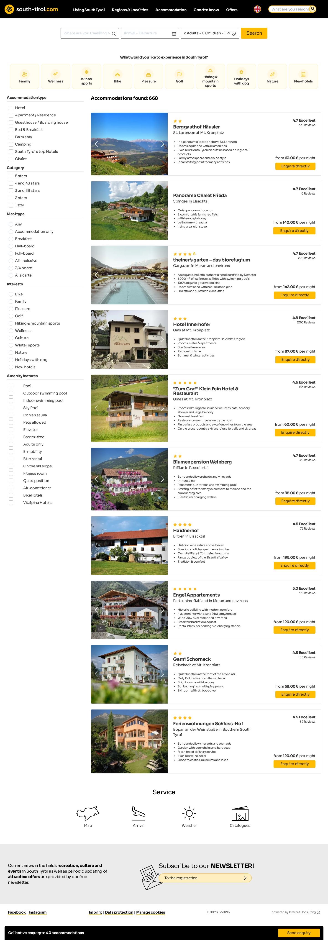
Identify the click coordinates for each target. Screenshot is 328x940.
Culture (18, 338)
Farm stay (20, 137)
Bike (16, 294)
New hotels (22, 367)
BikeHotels (26, 509)
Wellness (20, 330)
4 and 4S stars (24, 183)
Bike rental (25, 468)
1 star (16, 205)
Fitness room (27, 485)
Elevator (23, 436)
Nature (18, 352)
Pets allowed (27, 427)
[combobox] (90, 33)
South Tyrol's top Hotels (33, 151)
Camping (20, 144)
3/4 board (20, 268)
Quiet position (29, 493)
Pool (20, 386)
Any (15, 224)
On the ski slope (30, 477)
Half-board (22, 246)
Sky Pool (23, 411)
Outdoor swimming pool (38, 395)
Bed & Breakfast (26, 129)
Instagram (38, 912)
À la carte (20, 275)
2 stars (18, 197)
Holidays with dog (28, 359)
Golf (16, 316)
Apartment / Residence (32, 115)
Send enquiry (299, 932)
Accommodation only (31, 231)
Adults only (26, 452)
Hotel (17, 107)
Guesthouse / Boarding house (38, 122)
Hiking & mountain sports (34, 323)
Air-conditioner (30, 501)
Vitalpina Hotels (30, 518)
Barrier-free (26, 444)
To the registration (208, 878)
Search (254, 33)
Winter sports (24, 345)
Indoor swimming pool (36, 403)
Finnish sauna (28, 419)
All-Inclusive (23, 260)
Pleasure (19, 308)
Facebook (17, 912)
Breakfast (20, 238)
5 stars (18, 176)
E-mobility (25, 460)
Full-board (21, 253)
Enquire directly (295, 166)
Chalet (18, 158)
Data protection (119, 912)
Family (17, 301)
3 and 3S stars (24, 190)
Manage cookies (150, 912)
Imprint (95, 912)
